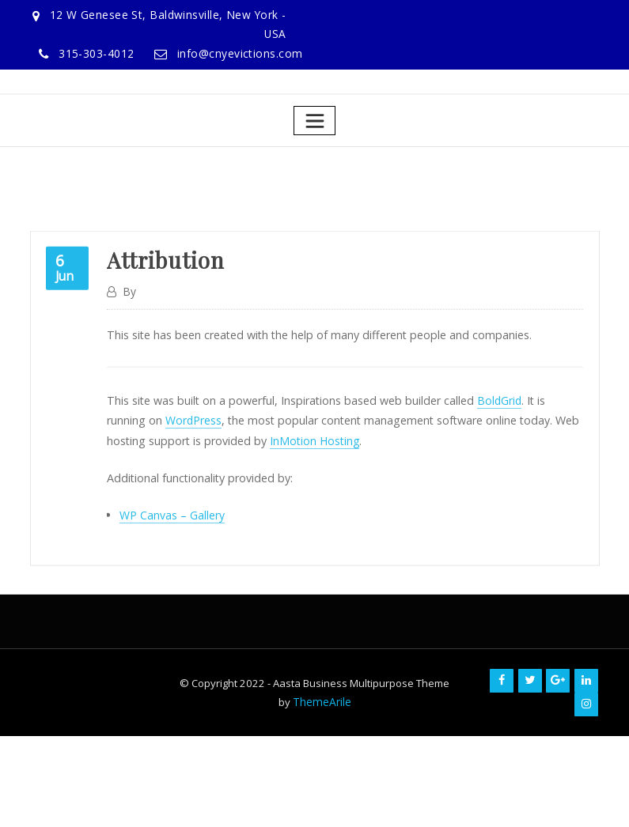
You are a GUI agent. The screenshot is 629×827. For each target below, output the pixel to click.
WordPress (151, 462)
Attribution (163, 305)
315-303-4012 (105, 52)
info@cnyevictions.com (243, 52)
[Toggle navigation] (314, 118)
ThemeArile (321, 692)
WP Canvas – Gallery (172, 554)
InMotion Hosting (268, 481)
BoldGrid (491, 442)
